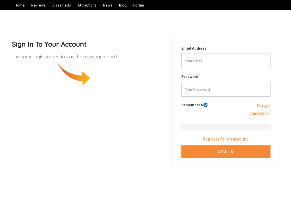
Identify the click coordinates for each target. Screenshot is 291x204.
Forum (138, 5)
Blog (123, 5)
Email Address (193, 48)
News (108, 5)
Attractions (87, 5)
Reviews (38, 5)
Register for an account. (226, 139)
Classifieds (61, 5)
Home (20, 5)
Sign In (226, 151)
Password (189, 76)
